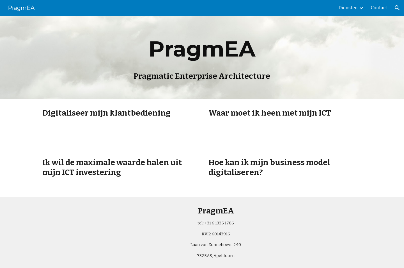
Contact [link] (379, 7)
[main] (202, 57)
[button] (397, 8)
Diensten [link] (348, 7)
